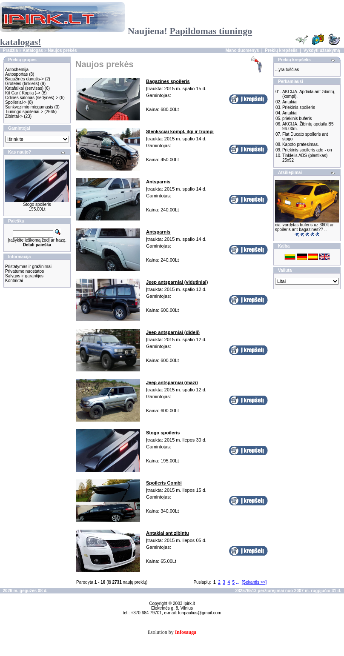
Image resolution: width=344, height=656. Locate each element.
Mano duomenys (242, 50)
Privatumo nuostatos (24, 271)
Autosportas (16, 74)
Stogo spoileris (37, 204)
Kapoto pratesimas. (300, 144)
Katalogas (33, 50)
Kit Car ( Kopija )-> (22, 93)
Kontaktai (14, 280)
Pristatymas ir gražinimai (28, 266)
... (237, 582)
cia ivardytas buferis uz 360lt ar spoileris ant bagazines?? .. (304, 227)
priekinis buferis (297, 118)
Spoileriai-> (15, 102)
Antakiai (290, 102)
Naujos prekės (62, 50)
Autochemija (17, 69)
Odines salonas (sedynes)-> (31, 97)
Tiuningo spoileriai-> (24, 111)
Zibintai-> (14, 116)
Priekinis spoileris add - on (307, 150)
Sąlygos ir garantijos (24, 276)
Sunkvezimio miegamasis (29, 107)
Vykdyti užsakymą (322, 50)
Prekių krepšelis (281, 50)
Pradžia (10, 50)
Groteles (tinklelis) (22, 83)
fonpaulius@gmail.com (199, 612)
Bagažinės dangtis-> (24, 79)
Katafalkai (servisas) (24, 88)
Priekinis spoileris (298, 107)
